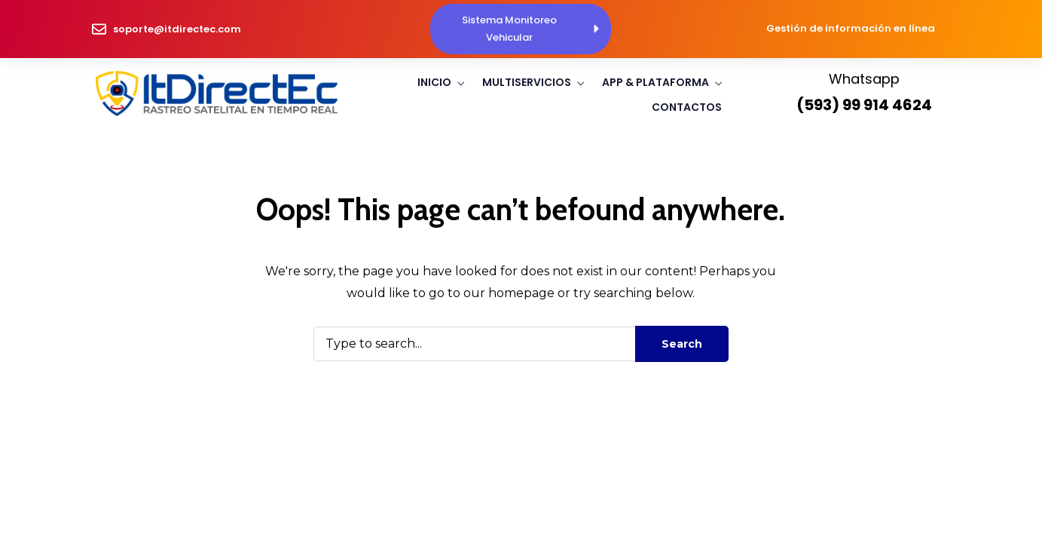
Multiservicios (526, 82)
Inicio (434, 82)
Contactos (687, 107)
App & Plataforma (655, 82)
